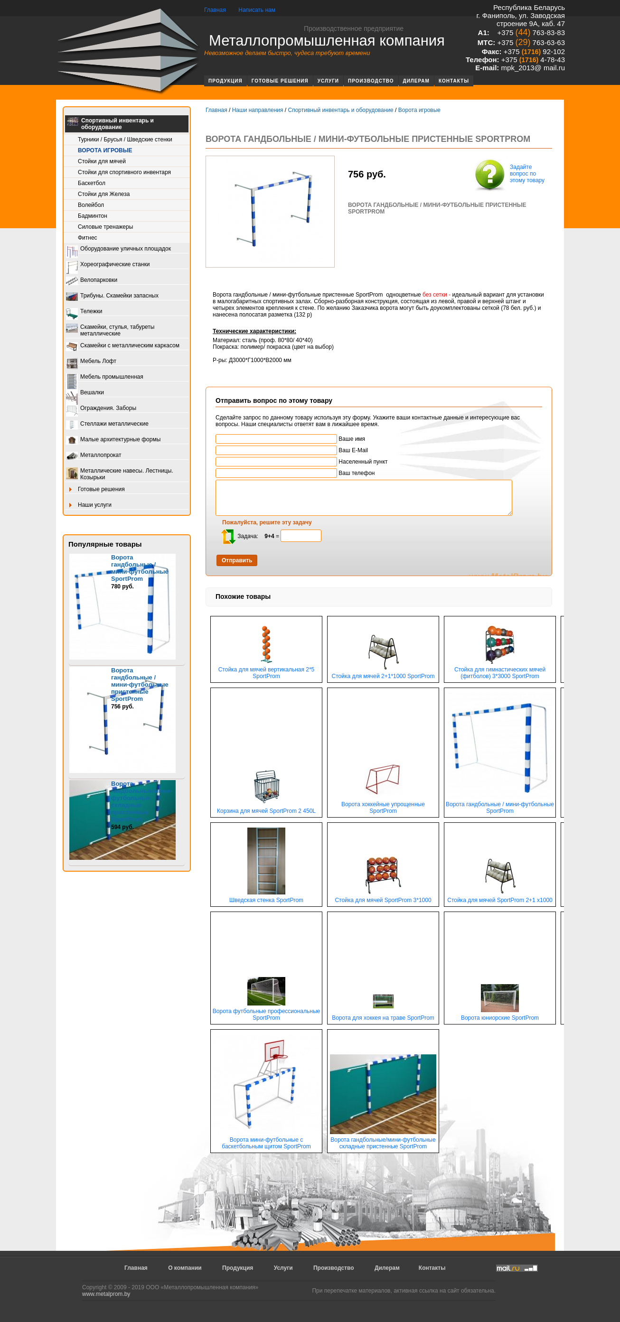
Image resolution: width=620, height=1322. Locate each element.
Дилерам (416, 81)
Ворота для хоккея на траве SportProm (383, 1015)
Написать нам (256, 10)
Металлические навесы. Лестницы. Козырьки (119, 474)
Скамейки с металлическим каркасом (122, 346)
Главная (215, 10)
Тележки (84, 312)
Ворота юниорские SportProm (500, 1015)
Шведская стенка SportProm (266, 897)
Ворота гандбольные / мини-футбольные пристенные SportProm (140, 684)
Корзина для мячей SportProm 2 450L (266, 808)
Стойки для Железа (104, 194)
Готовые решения (280, 81)
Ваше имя (290, 439)
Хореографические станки (108, 265)
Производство (371, 81)
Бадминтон (92, 216)
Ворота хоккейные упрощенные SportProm (383, 805)
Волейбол (91, 205)
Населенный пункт (302, 461)
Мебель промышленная (104, 377)
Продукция (225, 81)
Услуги (328, 81)
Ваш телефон (295, 473)
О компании (185, 1268)
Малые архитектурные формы (113, 440)
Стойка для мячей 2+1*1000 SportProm (383, 674)
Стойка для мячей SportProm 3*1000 (383, 897)
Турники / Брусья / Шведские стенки (125, 139)
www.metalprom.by (106, 1294)
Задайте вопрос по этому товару (508, 174)
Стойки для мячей (102, 161)
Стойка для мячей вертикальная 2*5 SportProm (266, 670)
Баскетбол (91, 183)
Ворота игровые (105, 150)
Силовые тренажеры (105, 226)
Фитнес (87, 237)
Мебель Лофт (91, 362)
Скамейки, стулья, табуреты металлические (110, 330)
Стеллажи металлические (107, 424)
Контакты (454, 81)
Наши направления (257, 110)
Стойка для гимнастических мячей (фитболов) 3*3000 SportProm (499, 670)
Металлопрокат (94, 456)
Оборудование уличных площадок (118, 249)
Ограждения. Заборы (101, 409)
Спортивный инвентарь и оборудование (110, 123)
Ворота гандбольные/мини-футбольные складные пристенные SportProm (383, 1140)
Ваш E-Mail (292, 450)
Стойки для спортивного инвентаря (124, 172)
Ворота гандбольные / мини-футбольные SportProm (140, 568)
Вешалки (85, 393)
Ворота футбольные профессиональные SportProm (266, 1012)
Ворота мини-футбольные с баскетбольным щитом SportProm (266, 1140)
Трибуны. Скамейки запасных (112, 296)
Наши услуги (89, 506)
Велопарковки (91, 281)
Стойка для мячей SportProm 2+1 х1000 (500, 897)
